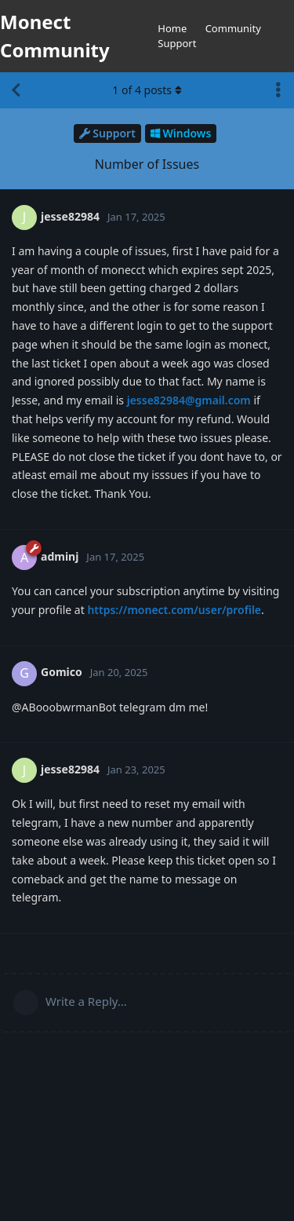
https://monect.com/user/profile (174, 609)
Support (177, 43)
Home (172, 28)
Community (233, 28)
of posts (146, 89)
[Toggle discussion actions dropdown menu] (278, 90)
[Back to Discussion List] (15, 90)
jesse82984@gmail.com (189, 400)
